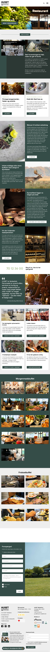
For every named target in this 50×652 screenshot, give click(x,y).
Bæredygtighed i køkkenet (12, 336)
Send (19, 592)
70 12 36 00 (13, 269)
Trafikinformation (5, 620)
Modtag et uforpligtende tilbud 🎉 (13, 648)
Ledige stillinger (4, 616)
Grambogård (30, 201)
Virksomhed (7, 585)
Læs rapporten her (34, 368)
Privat (5, 587)
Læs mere (7, 113)
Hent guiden (31, 647)
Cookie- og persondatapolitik (7, 618)
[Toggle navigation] (47, 3)
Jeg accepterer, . (36, 643)
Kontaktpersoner (5, 614)
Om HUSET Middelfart (6, 612)
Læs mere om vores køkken (37, 221)
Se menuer (32, 156)
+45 (35, 612)
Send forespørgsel (10, 23)
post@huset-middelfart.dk (40, 613)
